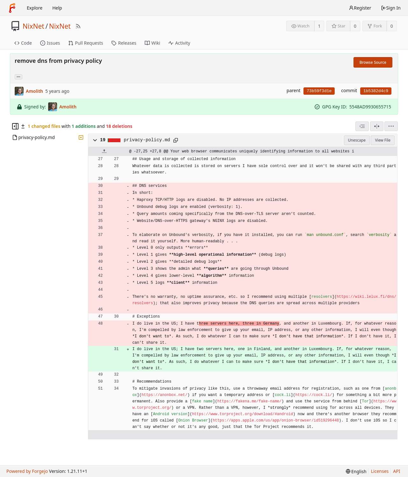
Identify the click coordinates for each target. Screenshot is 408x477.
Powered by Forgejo (27, 471)
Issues (50, 43)
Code (23, 43)
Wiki (152, 43)
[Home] (12, 8)
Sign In (391, 8)
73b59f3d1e (319, 91)
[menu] (391, 126)
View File (382, 140)
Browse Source (373, 62)
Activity (179, 43)
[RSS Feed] (78, 26)
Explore (34, 8)
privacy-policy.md (147, 140)
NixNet (33, 26)
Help (57, 8)
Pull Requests (85, 43)
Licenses (380, 471)
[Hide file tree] (15, 126)
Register (360, 8)
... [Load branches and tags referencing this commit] (18, 76)
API (396, 471)
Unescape (357, 140)
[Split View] (376, 126)
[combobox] (362, 126)
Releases (123, 43)
